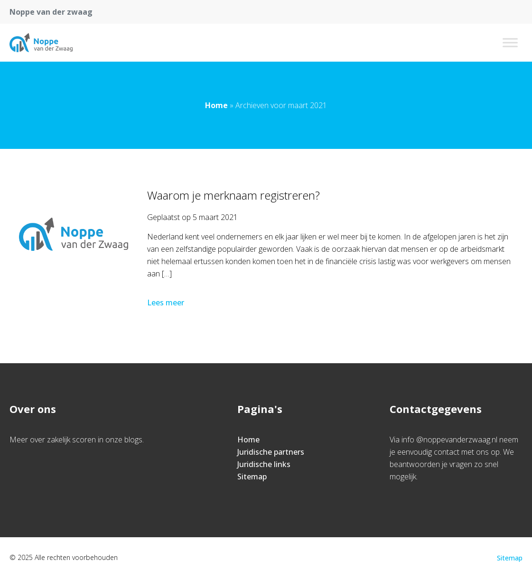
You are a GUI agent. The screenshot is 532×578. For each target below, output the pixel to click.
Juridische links (263, 464)
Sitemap (252, 476)
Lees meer (166, 302)
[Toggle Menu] (510, 42)
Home (216, 105)
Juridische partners (270, 452)
